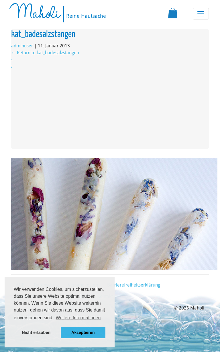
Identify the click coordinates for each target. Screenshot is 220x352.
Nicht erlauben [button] (36, 332)
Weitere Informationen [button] (78, 317)
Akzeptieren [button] (83, 332)
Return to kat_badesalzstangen (45, 52)
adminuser (22, 46)
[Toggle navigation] (201, 14)
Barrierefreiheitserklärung (133, 285)
